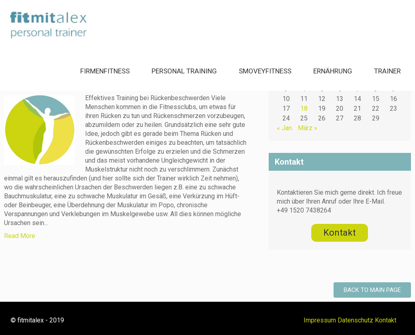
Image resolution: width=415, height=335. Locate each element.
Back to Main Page (372, 290)
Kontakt (385, 320)
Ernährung (332, 71)
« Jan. (285, 128)
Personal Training (184, 71)
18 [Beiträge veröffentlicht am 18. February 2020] (304, 108)
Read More (19, 236)
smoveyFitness (265, 71)
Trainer (387, 71)
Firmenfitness (105, 71)
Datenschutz (355, 320)
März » (307, 128)
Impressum (320, 320)
